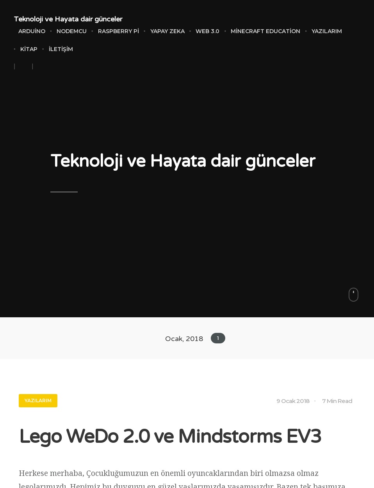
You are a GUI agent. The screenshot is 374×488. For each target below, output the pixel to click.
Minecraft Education (265, 31)
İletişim (61, 49)
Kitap (28, 49)
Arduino (31, 31)
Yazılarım (327, 31)
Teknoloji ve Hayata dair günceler (68, 19)
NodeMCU (72, 31)
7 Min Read (337, 401)
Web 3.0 (207, 31)
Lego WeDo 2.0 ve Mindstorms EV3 (170, 437)
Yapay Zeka (167, 31)
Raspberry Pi (118, 31)
